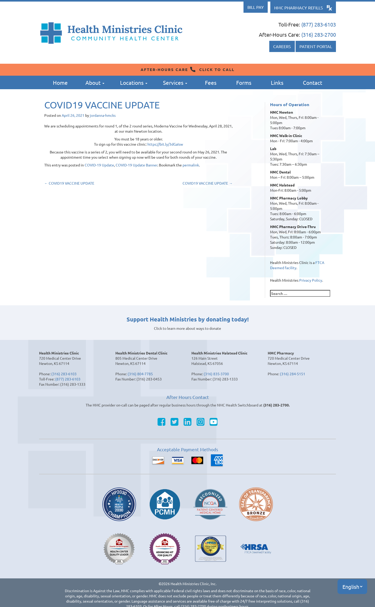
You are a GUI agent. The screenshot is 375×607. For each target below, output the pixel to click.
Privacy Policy (310, 280)
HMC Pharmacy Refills (298, 7)
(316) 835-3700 (216, 373)
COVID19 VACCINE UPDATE (69, 183)
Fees (210, 82)
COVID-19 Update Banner (136, 165)
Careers (282, 46)
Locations (133, 82)
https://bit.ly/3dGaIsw (165, 144)
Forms (243, 82)
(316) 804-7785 (140, 373)
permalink (191, 165)
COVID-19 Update (99, 165)
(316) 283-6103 (64, 373)
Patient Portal (315, 46)
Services (175, 82)
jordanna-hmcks (103, 115)
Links (277, 82)
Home (60, 82)
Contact (312, 82)
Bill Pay (255, 7)
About (94, 82)
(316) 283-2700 (318, 34)
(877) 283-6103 (318, 24)
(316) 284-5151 (292, 373)
